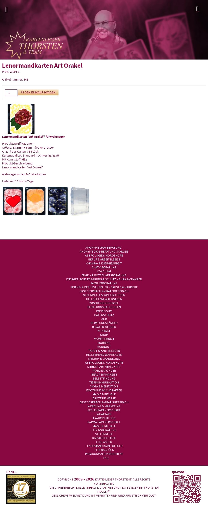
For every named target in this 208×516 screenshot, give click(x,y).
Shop (104, 335)
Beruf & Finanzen (104, 374)
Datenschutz (104, 315)
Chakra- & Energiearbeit (104, 263)
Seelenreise (104, 434)
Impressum (104, 311)
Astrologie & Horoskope (104, 255)
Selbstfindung (104, 378)
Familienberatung (104, 283)
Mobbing (104, 343)
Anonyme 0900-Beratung (103, 247)
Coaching (104, 271)
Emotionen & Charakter (104, 390)
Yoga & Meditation (104, 386)
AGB (104, 319)
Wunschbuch (104, 339)
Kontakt (104, 331)
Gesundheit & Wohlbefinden (104, 295)
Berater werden (104, 327)
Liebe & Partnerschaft (104, 366)
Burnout (104, 347)
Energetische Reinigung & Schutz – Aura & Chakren (104, 279)
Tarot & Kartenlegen (104, 351)
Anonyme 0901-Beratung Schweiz (104, 251)
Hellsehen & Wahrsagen (104, 299)
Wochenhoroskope (104, 303)
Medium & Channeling (104, 358)
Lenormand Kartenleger (104, 446)
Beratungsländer (104, 323)
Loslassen (104, 442)
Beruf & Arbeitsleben (104, 259)
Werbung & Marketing (104, 406)
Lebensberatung (104, 430)
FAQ (106, 458)
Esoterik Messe (104, 398)
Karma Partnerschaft (104, 422)
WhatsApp (104, 414)
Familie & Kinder (104, 370)
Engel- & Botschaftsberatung (104, 275)
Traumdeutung (104, 418)
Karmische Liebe (104, 438)
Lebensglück (104, 450)
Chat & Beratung (104, 267)
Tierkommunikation (104, 382)
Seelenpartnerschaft (104, 410)
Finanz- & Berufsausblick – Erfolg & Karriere (104, 287)
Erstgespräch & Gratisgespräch (104, 291)
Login (201, 10)
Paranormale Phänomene (104, 454)
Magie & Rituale (104, 394)
